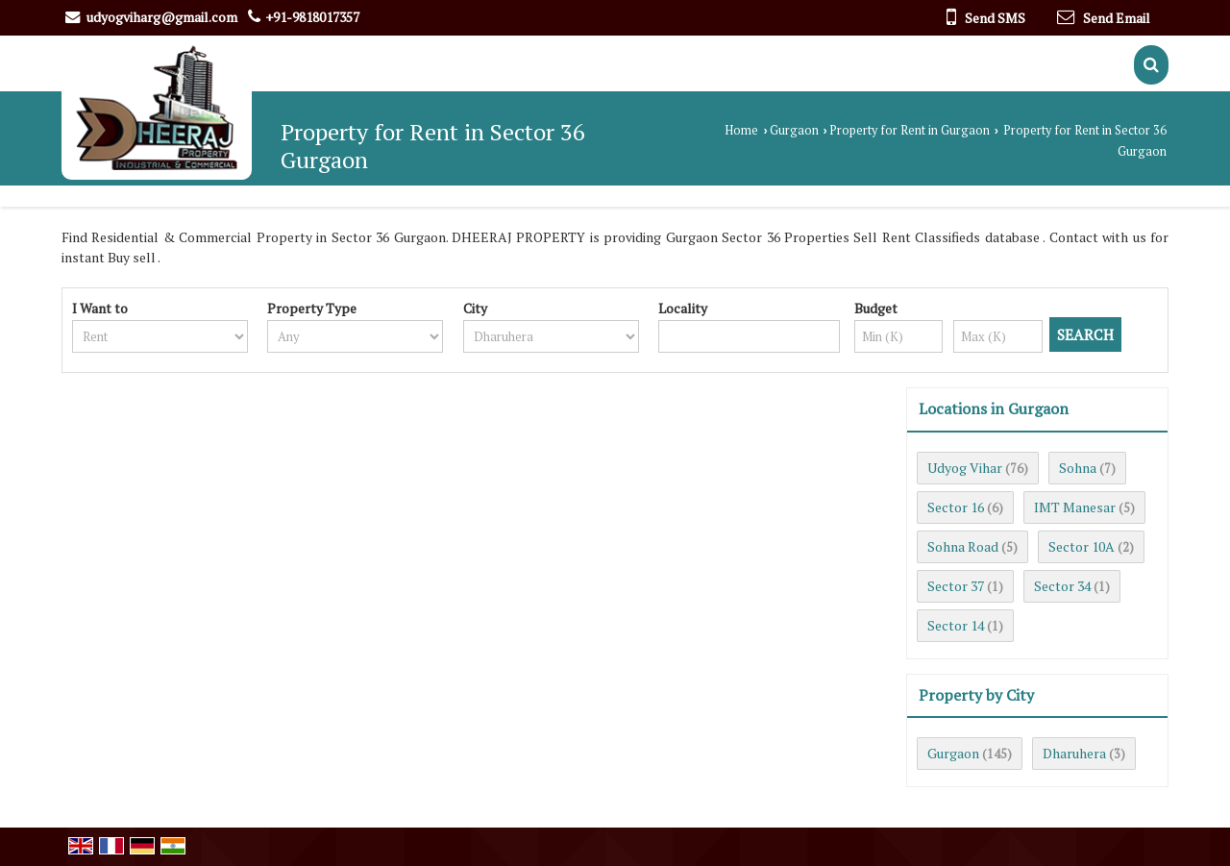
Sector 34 (1062, 586)
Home (741, 130)
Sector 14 (955, 625)
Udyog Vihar (964, 467)
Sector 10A (1081, 546)
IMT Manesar (1075, 507)
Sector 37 (955, 586)
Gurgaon (794, 130)
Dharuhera (1074, 753)
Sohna (1077, 467)
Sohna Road (962, 546)
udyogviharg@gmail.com (161, 17)
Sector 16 (955, 507)
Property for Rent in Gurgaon (909, 130)
